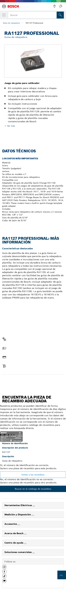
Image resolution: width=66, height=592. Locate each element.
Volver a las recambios (33, 474)
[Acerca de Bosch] (25, 534)
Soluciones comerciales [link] (18, 552)
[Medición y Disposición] (33, 515)
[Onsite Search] (60, 15)
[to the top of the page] (61, 575)
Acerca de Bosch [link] (14, 533)
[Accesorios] (19, 524)
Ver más (11, 126)
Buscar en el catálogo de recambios (33, 489)
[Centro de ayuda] (25, 543)
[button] (4, 568)
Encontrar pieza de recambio (33, 380)
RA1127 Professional (34, 23)
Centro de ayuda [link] (14, 542)
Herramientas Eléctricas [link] (18, 505)
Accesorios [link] (11, 523)
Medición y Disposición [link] (18, 514)
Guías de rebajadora (11, 23)
